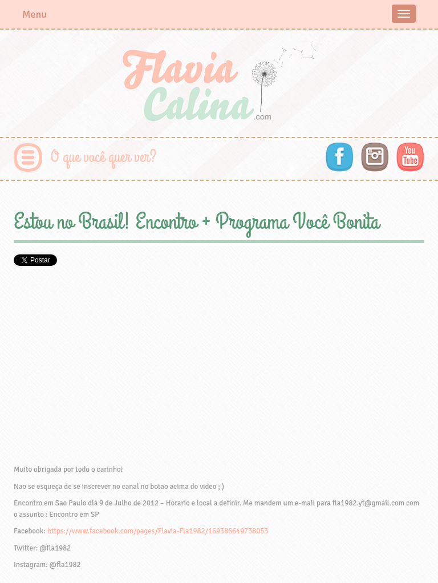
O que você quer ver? (103, 157)
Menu (34, 14)
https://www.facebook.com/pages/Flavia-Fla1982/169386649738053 (158, 531)
